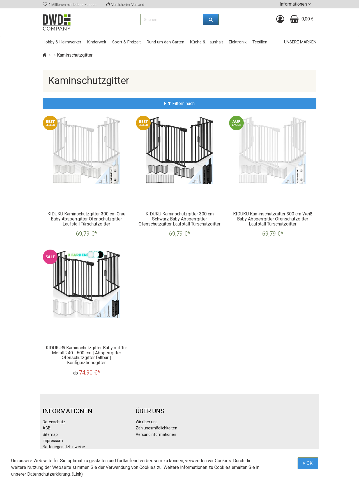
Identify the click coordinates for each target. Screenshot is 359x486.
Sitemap (50, 434)
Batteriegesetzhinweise (64, 447)
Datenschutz (54, 422)
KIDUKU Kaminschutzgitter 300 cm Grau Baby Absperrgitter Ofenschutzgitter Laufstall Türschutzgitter (86, 218)
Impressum (53, 440)
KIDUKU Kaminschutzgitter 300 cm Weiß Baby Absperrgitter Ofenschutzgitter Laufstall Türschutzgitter (272, 218)
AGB (46, 428)
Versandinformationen (156, 434)
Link (77, 474)
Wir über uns (147, 422)
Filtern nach (181, 103)
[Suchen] (211, 19)
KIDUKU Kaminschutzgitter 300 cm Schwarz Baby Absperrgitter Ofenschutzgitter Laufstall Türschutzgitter (179, 218)
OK (309, 463)
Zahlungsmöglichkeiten (156, 428)
